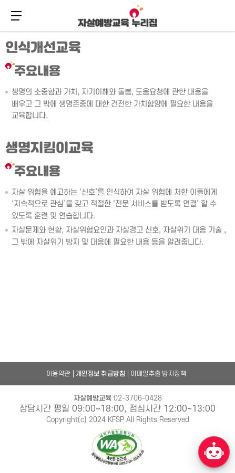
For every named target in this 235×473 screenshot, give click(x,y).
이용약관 (58, 373)
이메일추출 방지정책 (158, 373)
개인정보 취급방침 (101, 373)
